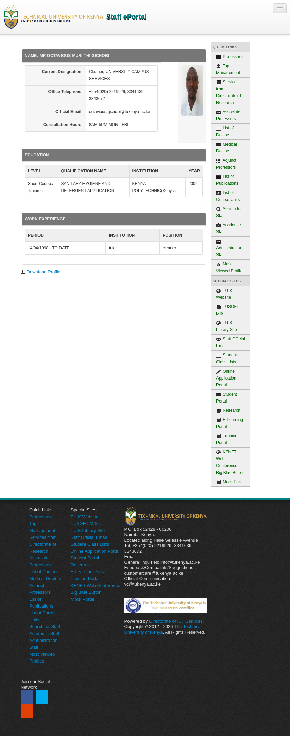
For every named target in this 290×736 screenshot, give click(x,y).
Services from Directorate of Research (228, 92)
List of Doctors (225, 131)
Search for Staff (229, 212)
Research (228, 410)
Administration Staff (229, 248)
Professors (229, 56)
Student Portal (226, 398)
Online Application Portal (226, 378)
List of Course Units (228, 196)
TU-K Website (224, 294)
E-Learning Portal (229, 423)
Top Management (228, 69)
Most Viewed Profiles (230, 267)
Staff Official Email (230, 342)
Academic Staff (228, 228)
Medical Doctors (226, 148)
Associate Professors (228, 115)
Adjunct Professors (226, 164)
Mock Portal (230, 482)
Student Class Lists (226, 358)
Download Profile (40, 271)
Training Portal (226, 439)
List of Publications (227, 180)
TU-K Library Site (226, 326)
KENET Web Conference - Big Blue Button (230, 462)
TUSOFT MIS (227, 310)
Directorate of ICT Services (176, 621)
